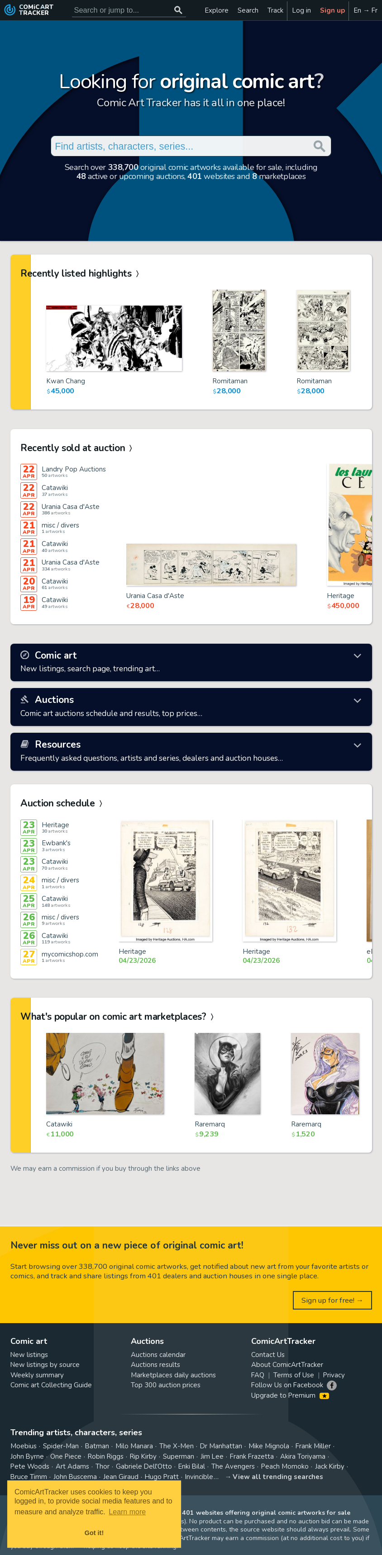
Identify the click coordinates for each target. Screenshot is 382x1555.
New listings (29, 1354)
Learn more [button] (127, 1512)
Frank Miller (313, 1446)
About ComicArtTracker (287, 1364)
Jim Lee (212, 1456)
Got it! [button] (94, 1532)
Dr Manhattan (221, 1446)
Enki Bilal (191, 1466)
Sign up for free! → (332, 1300)
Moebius (23, 1446)
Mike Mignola (268, 1446)
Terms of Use (293, 1375)
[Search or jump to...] (178, 10)
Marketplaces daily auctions (173, 1375)
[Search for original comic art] (129, 10)
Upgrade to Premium (290, 1395)
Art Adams (72, 1466)
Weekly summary (37, 1375)
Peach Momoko (285, 1466)
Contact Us (268, 1354)
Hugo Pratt (162, 1476)
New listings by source (45, 1364)
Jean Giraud (120, 1476)
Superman (178, 1456)
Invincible (199, 1476)
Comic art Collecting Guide (51, 1385)
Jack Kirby (329, 1466)
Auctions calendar (158, 1354)
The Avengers (233, 1466)
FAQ (257, 1375)
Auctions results (155, 1364)
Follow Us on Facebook (287, 1385)
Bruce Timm (28, 1476)
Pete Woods (29, 1466)
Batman (97, 1446)
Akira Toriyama (302, 1456)
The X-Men (176, 1446)
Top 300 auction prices (166, 1385)
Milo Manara (134, 1446)
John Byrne (27, 1456)
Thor (103, 1466)
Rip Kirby (143, 1456)
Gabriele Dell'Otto (144, 1466)
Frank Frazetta (252, 1456)
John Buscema (75, 1476)
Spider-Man (61, 1446)
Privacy (334, 1375)
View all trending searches (278, 1476)
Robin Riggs (106, 1456)
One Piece (65, 1456)
